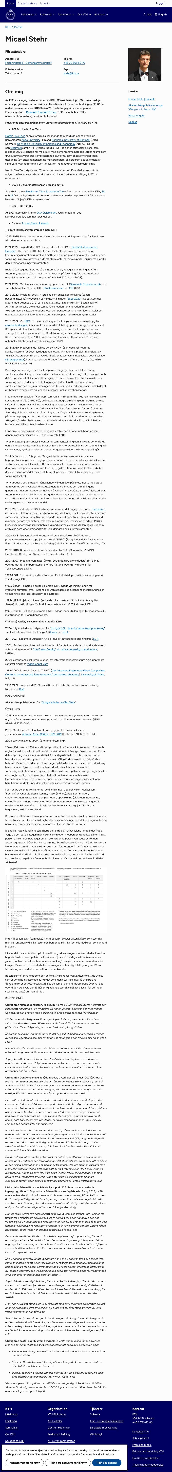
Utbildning (11, 1414)
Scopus (132, 121)
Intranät (44, 3)
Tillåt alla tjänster (106, 1462)
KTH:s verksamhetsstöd (61, 1440)
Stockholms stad (53, 288)
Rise (21, 689)
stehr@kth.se (71, 73)
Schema (95, 1414)
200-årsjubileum (46, 212)
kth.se (10, 3)
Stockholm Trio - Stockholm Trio (45, 191)
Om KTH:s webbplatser (145, 1458)
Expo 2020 (74, 298)
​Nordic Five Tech (15, 135)
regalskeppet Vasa (37, 663)
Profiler (18, 27)
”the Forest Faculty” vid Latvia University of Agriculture (65, 649)
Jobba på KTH (140, 1438)
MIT (71, 288)
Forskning (11, 1421)
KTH (7, 27)
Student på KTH (14, 1440)
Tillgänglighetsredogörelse (147, 1464)
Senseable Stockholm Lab (85, 284)
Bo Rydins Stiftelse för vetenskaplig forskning (77, 628)
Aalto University (30, 139)
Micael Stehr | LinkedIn (35, 223)
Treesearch (98, 509)
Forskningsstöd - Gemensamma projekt (28, 62)
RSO (28, 321)
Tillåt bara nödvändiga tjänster (68, 1462)
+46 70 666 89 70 (74, 62)
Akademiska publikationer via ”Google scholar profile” (145, 107)
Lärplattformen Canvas (103, 1427)
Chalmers (16, 147)
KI (11, 195)
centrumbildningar (16, 325)
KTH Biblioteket (57, 1414)
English (162, 14)
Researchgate (136, 115)
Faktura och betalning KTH (148, 1451)
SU (103, 191)
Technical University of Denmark (71, 139)
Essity (53, 632)
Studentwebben (27, 3)
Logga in (161, 3)
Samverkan (11, 1427)
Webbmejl (96, 1434)
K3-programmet (14, 359)
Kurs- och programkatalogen (106, 1421)
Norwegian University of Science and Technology (46, 143)
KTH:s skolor (55, 1421)
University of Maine (92, 674)
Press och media (142, 1444)
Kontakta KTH (140, 1431)
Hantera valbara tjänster (25, 1462)
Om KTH (10, 1434)
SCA (65, 632)
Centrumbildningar (59, 1427)
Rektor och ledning (59, 1434)
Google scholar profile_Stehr (58, 702)
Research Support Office (41, 112)
